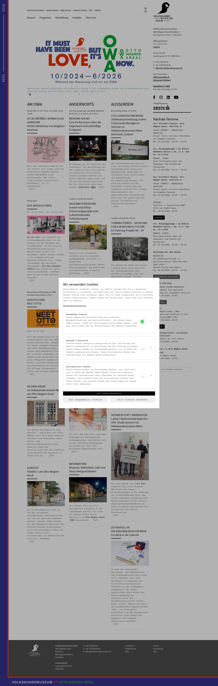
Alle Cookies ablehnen (132, 400)
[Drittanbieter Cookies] (143, 375)
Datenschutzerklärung (74, 306)
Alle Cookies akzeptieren (109, 393)
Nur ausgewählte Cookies (85, 400)
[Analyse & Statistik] (143, 347)
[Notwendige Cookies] (143, 321)
